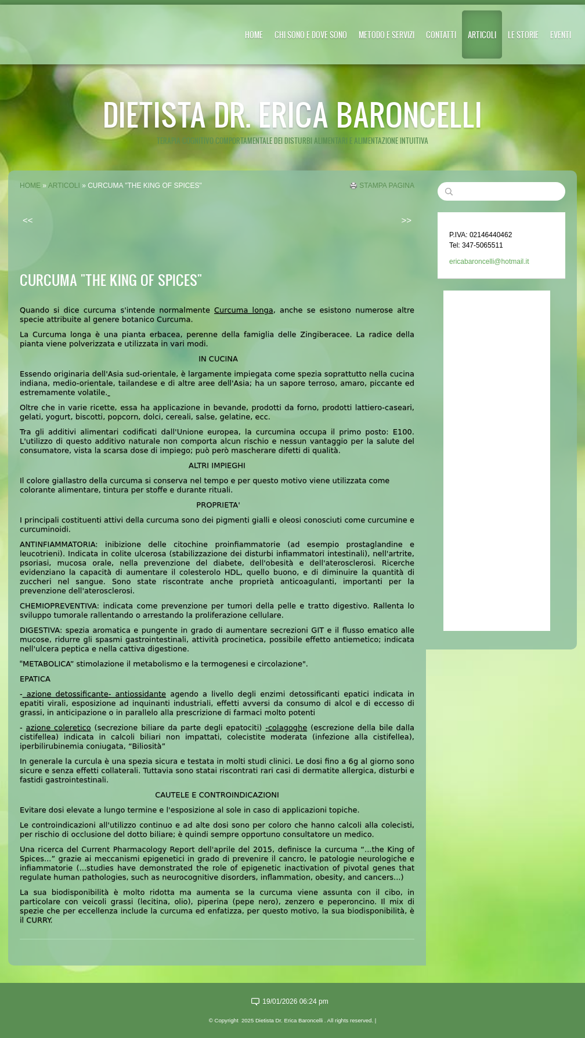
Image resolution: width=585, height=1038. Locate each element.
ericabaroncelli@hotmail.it (489, 261)
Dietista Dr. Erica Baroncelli (292, 114)
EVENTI (560, 34)
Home (254, 34)
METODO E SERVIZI (386, 34)
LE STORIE (523, 34)
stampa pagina (386, 185)
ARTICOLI (482, 34)
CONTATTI (441, 34)
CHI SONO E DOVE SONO (311, 34)
